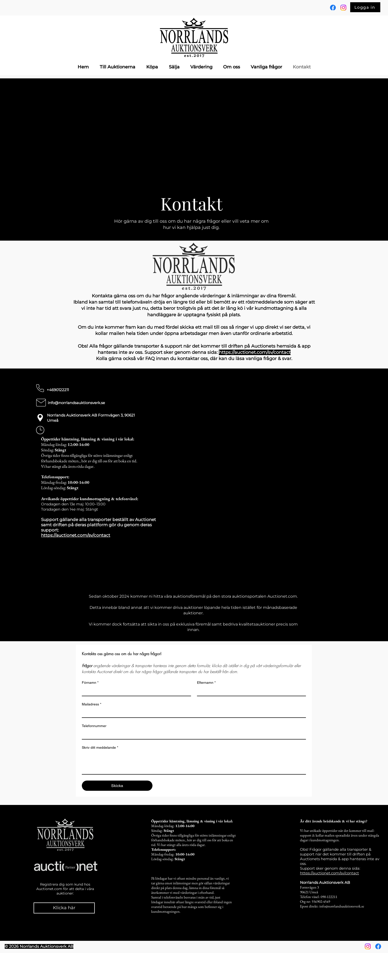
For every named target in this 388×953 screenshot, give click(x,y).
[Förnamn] (135, 691)
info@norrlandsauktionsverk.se (76, 402)
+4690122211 (58, 389)
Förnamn (90, 683)
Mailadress (91, 704)
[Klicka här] (64, 907)
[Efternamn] (250, 691)
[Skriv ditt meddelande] (194, 763)
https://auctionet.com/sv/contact (75, 535)
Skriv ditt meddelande (100, 747)
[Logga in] (365, 7)
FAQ (150, 358)
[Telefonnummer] (192, 734)
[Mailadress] (192, 712)
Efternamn (206, 683)
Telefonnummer (94, 726)
